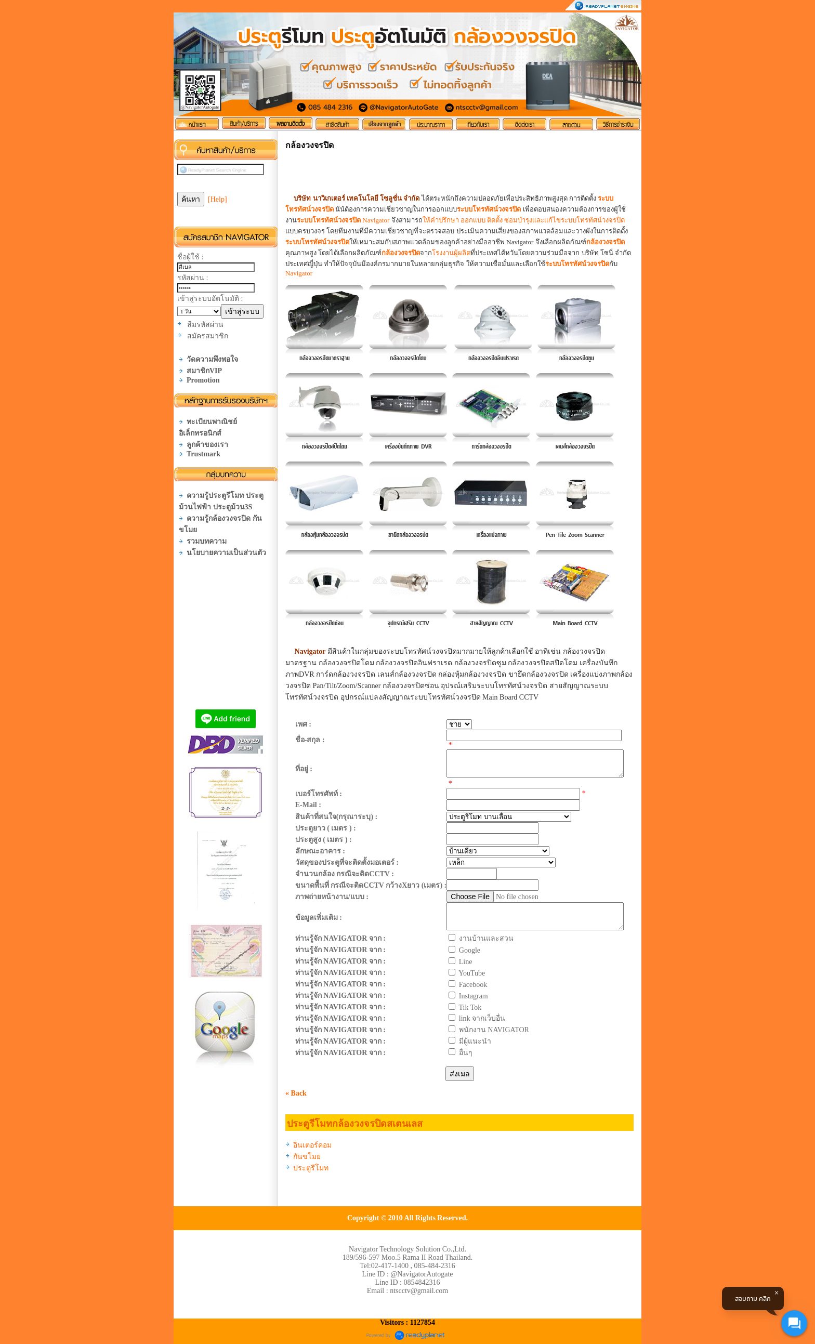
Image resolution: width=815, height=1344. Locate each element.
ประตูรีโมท (310, 1168)
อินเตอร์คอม (312, 1145)
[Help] (217, 199)
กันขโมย (307, 1157)
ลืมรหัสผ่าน (205, 324)
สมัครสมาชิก (207, 336)
